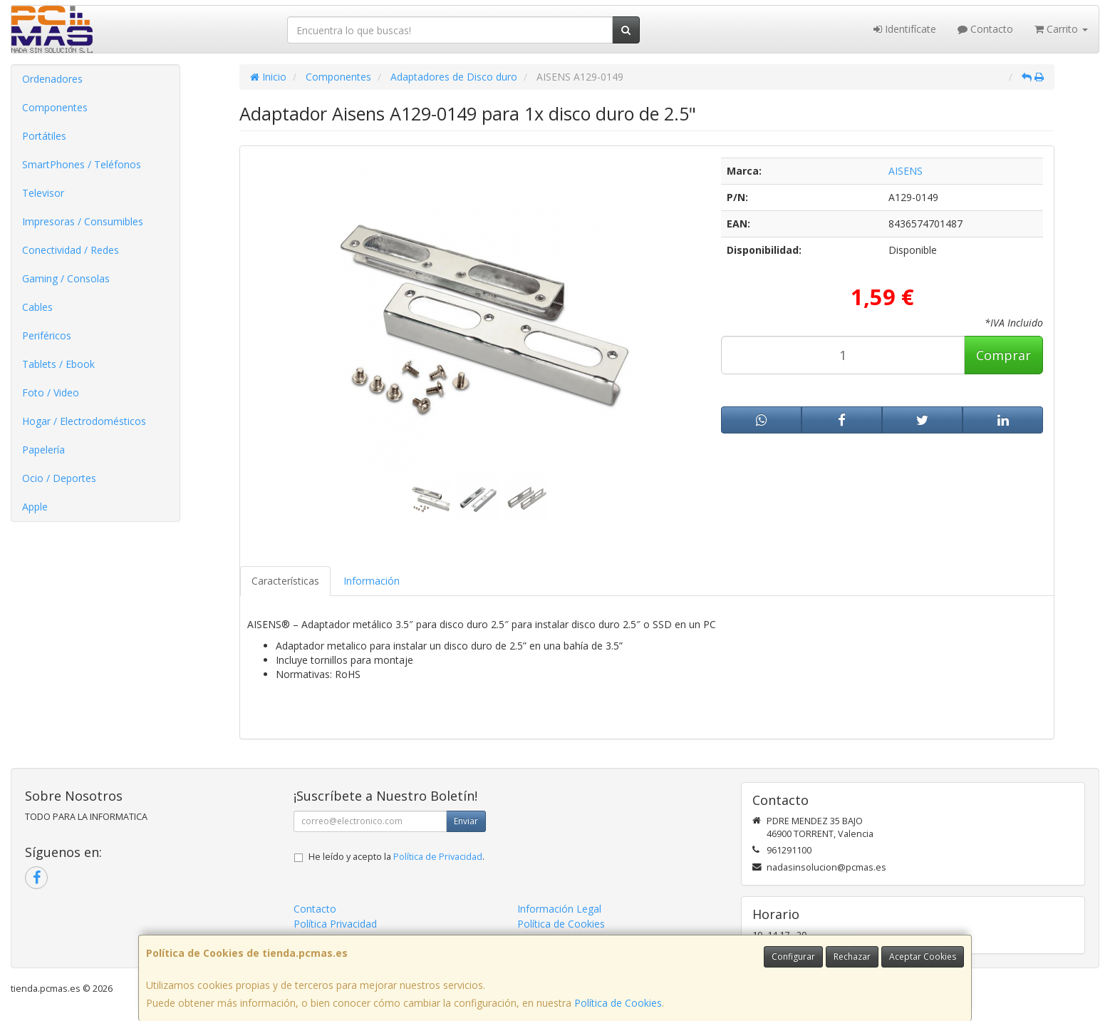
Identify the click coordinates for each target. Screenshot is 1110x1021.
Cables (37, 307)
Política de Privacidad (437, 857)
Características (285, 581)
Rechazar (852, 956)
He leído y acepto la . (396, 857)
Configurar (793, 956)
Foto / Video (50, 392)
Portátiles (44, 136)
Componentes (55, 107)
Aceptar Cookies (922, 956)
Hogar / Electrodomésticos (84, 421)
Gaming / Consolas (66, 278)
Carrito (1061, 29)
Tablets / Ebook (58, 364)
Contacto (985, 29)
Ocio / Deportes (59, 478)
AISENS (905, 171)
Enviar (466, 821)
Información (371, 581)
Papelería (43, 449)
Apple (35, 506)
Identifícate (904, 29)
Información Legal (559, 908)
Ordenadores (52, 79)
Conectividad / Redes (70, 250)
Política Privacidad (335, 923)
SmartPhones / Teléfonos (81, 164)
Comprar (1003, 355)
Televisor (43, 193)
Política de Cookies (618, 1003)
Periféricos (46, 335)
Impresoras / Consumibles (82, 221)
